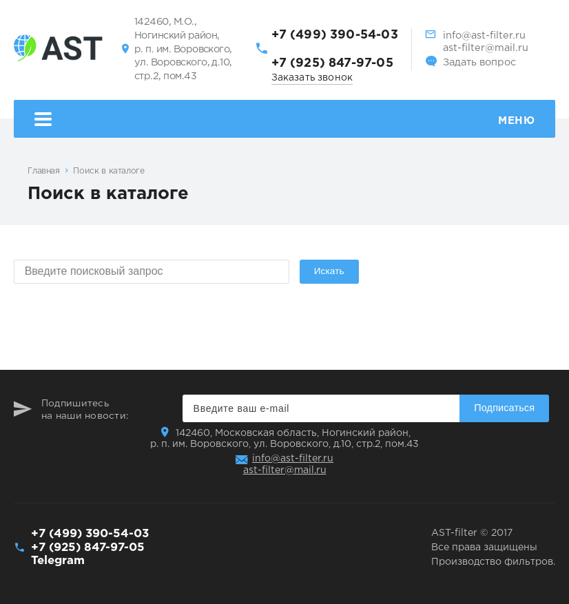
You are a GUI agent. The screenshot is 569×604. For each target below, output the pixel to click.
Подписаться (504, 407)
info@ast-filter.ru (484, 35)
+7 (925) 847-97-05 (332, 63)
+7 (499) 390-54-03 (334, 35)
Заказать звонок (312, 78)
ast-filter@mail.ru (485, 47)
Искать (329, 271)
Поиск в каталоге (108, 171)
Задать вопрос (479, 62)
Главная (43, 171)
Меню (284, 120)
